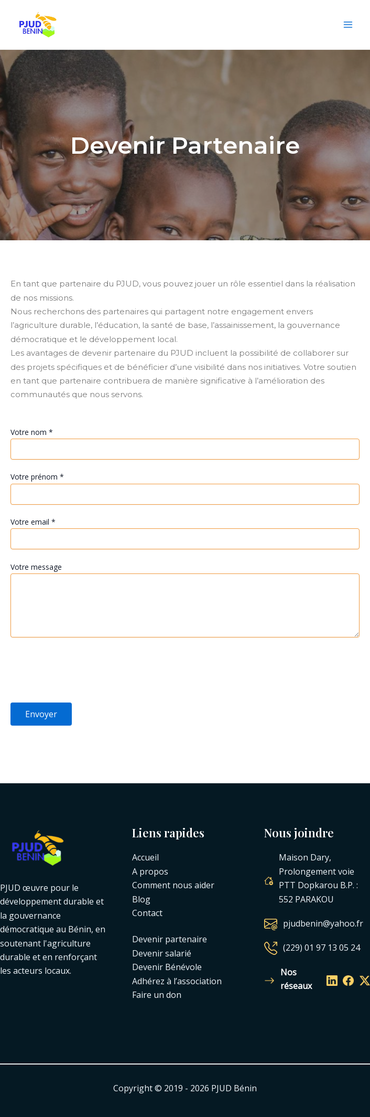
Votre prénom (37, 477)
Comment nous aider (173, 885)
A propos (150, 871)
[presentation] (90, 671)
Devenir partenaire (169, 939)
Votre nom (31, 432)
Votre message (36, 566)
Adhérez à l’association (177, 980)
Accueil (145, 857)
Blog (141, 899)
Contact (147, 913)
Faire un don (156, 995)
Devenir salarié (161, 953)
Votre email (33, 522)
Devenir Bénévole (167, 967)
